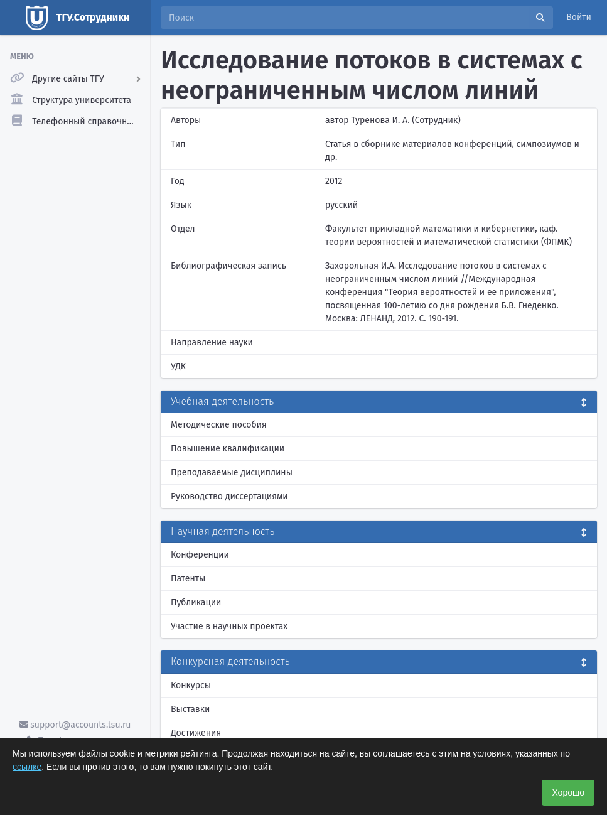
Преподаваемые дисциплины (232, 472)
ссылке (27, 767)
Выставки (190, 709)
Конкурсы (191, 685)
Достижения (196, 733)
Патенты (188, 578)
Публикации (196, 602)
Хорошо (568, 792)
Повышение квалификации (227, 448)
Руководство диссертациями (229, 496)
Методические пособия (219, 424)
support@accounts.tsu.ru (75, 725)
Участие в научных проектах (229, 626)
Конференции (200, 554)
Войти (578, 17)
